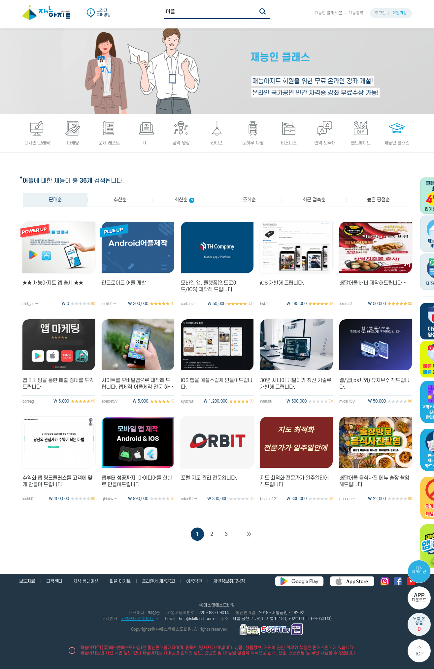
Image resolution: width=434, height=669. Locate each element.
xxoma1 (346, 304)
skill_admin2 (30, 304)
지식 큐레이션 (419, 570)
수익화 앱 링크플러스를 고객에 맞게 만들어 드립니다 (57, 481)
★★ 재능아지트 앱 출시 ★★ (52, 283)
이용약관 (194, 581)
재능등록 (356, 13)
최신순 (184, 200)
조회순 (249, 200)
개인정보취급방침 (229, 581)
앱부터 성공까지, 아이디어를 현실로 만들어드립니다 (137, 481)
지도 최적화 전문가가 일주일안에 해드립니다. (294, 481)
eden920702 (189, 499)
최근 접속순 (314, 200)
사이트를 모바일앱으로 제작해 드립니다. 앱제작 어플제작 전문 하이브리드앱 (137, 383)
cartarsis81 (189, 304)
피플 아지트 (120, 581)
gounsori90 (347, 499)
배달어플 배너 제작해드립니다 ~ (372, 283)
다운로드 (419, 597)
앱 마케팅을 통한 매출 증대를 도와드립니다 (58, 383)
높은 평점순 (378, 200)
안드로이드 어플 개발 (124, 283)
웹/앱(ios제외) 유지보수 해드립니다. (374, 383)
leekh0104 (110, 304)
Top (419, 654)
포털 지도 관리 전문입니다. (209, 478)
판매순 (55, 200)
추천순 (120, 200)
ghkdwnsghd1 (110, 499)
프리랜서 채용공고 (158, 581)
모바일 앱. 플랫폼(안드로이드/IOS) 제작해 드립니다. (209, 286)
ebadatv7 (110, 401)
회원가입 (399, 13)
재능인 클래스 (326, 13)
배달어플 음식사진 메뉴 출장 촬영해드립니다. (374, 481)
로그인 (380, 13)
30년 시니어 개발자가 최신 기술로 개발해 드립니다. (295, 383)
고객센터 (54, 581)
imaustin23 (268, 401)
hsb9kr (266, 304)
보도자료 (27, 581)
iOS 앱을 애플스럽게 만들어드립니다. (216, 383)
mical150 (347, 401)
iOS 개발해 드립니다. (282, 283)
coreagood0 (30, 401)
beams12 (268, 499)
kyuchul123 (189, 401)
